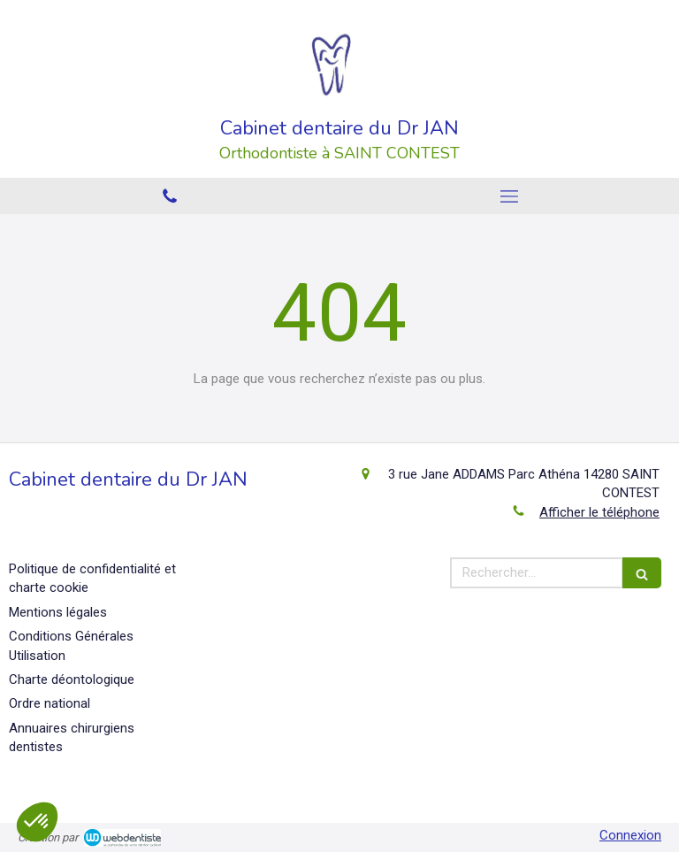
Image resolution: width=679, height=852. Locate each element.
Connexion (630, 835)
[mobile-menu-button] (509, 196)
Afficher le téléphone (599, 512)
